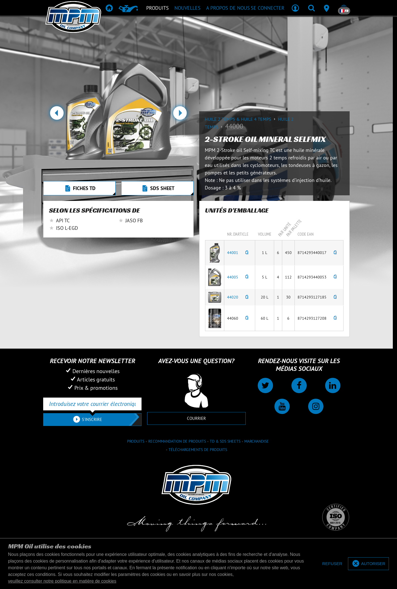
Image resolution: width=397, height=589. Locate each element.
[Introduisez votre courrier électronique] (92, 404)
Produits (135, 441)
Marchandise (256, 441)
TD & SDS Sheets (225, 441)
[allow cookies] (368, 563)
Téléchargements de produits (198, 449)
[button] (56, 115)
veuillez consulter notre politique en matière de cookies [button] (62, 581)
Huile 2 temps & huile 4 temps (241, 119)
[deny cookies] (332, 563)
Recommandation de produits (177, 441)
